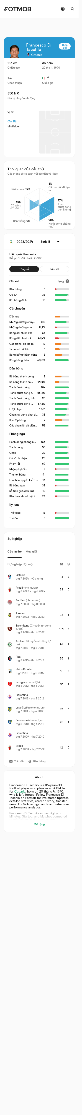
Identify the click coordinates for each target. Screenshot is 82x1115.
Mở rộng (39, 824)
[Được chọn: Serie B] (51, 241)
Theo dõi (65, 46)
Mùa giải (31, 551)
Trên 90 (54, 269)
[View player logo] (14, 51)
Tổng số (24, 269)
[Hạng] (62, 281)
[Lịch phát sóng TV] (62, 9)
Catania (19, 791)
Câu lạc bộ (15, 551)
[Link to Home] (17, 9)
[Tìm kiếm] (72, 9)
